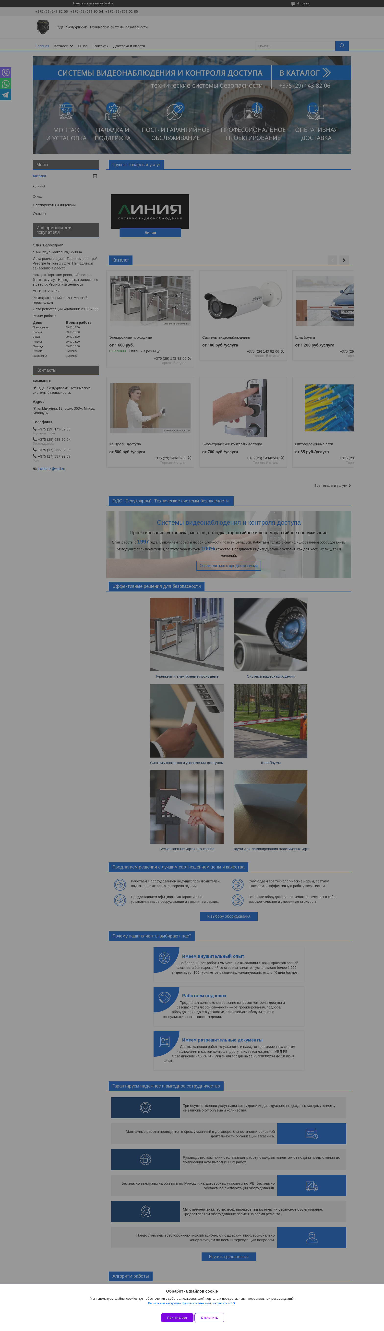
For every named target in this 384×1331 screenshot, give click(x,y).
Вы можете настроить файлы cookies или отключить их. (190, 1307)
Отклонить (213, 1317)
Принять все (177, 1317)
